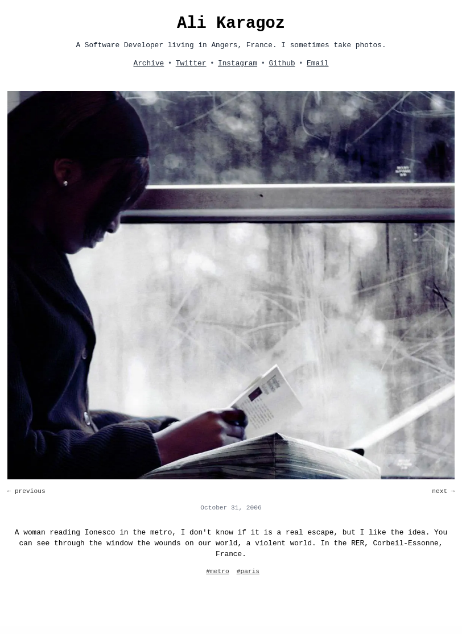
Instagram (237, 63)
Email (317, 63)
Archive (148, 63)
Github (282, 63)
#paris (248, 571)
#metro (217, 571)
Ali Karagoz (231, 23)
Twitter (191, 63)
